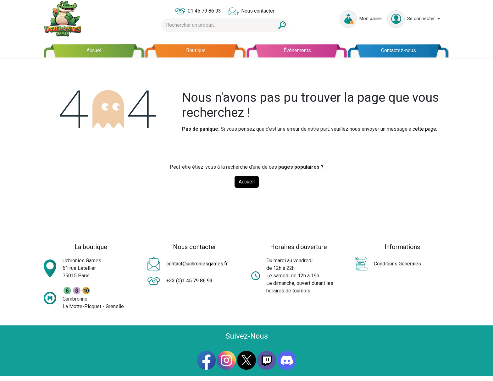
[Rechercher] (282, 25)
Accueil (247, 182)
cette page (424, 129)
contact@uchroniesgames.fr (197, 264)
